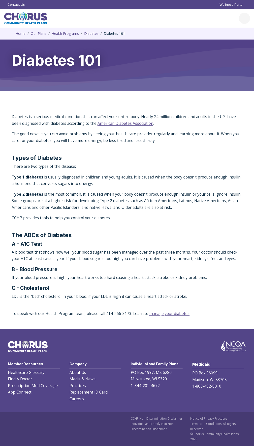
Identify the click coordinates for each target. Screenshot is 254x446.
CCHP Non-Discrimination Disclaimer (156, 418)
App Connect (20, 392)
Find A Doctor (20, 379)
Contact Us (16, 4)
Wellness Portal (231, 4)
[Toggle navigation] (244, 18)
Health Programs (65, 33)
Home (21, 33)
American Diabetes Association (125, 123)
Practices (77, 385)
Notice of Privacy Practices (208, 418)
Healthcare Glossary (26, 372)
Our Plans (38, 33)
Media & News (82, 379)
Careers (76, 398)
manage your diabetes (169, 313)
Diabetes (91, 33)
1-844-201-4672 (145, 385)
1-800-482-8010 (206, 386)
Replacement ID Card (88, 392)
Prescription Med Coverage (33, 385)
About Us (77, 372)
